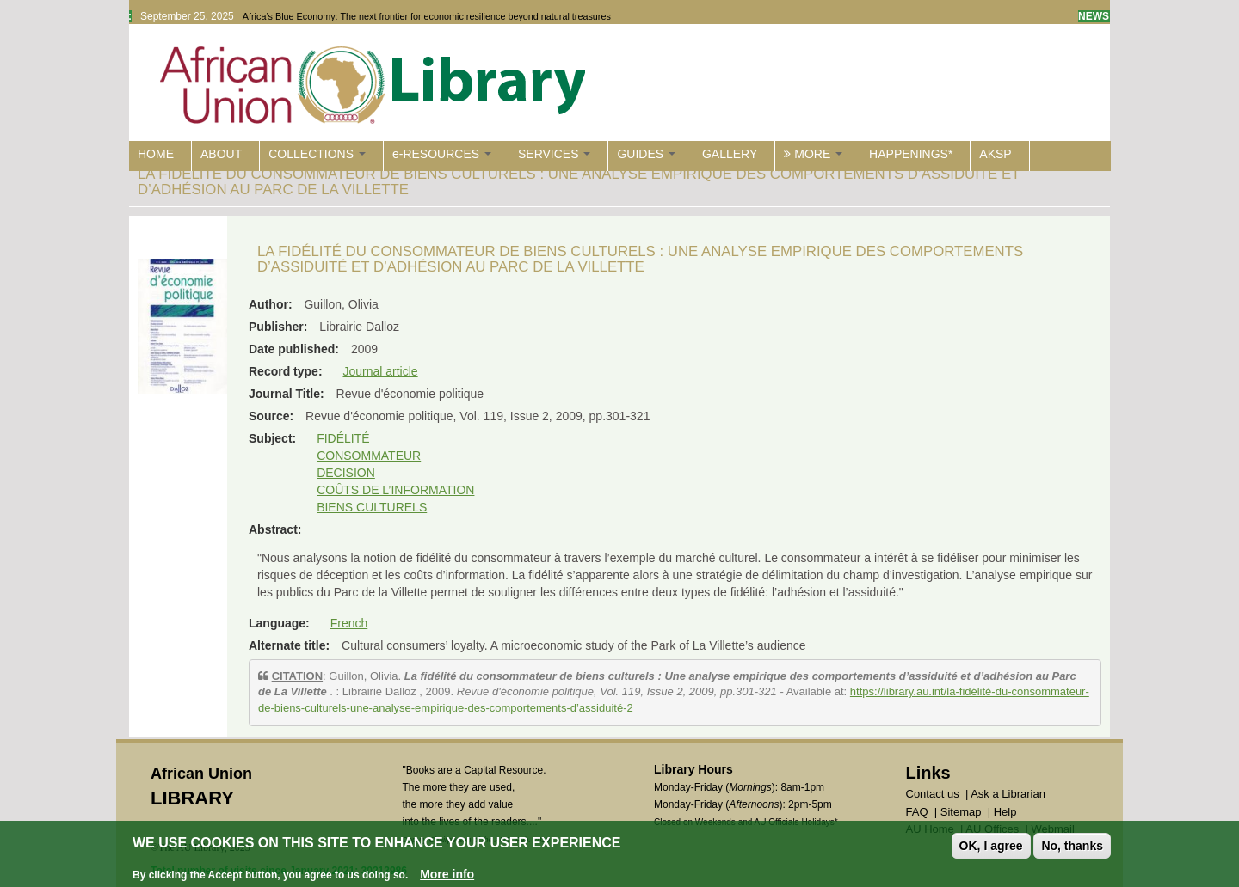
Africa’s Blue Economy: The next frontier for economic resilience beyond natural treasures (427, 16)
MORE (813, 154)
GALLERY (729, 154)
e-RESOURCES (441, 154)
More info (447, 874)
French (349, 623)
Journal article (379, 371)
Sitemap (961, 811)
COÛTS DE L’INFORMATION (395, 490)
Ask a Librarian (1008, 793)
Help (1005, 811)
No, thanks (1072, 846)
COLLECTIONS (317, 154)
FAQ (917, 811)
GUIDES (646, 154)
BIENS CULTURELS (372, 507)
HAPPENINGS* (910, 154)
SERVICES (554, 154)
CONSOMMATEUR (369, 455)
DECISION (346, 473)
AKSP (995, 154)
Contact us (932, 793)
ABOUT (221, 154)
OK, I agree (991, 846)
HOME (156, 154)
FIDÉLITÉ (343, 438)
